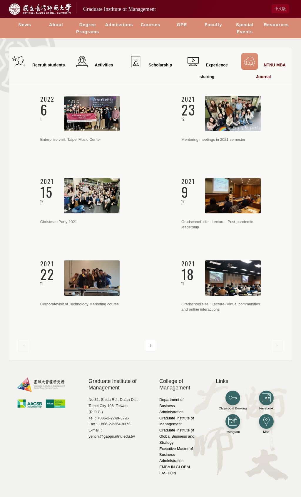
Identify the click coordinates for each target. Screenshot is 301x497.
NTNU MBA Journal (263, 66)
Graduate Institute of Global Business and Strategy (176, 436)
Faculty (213, 24)
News (25, 24)
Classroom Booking (233, 400)
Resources (276, 24)
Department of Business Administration (171, 405)
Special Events (245, 28)
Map (266, 424)
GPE (182, 24)
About (56, 24)
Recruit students (37, 61)
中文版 (280, 8)
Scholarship (150, 61)
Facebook (266, 400)
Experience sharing (207, 66)
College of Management (174, 384)
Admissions (119, 24)
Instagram (232, 424)
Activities (94, 61)
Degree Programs (87, 28)
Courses (150, 24)
